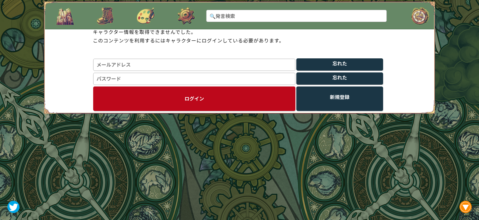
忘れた (339, 63)
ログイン (194, 98)
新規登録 (339, 97)
